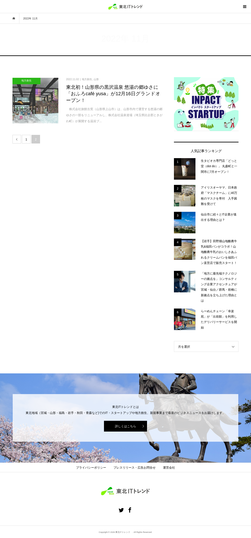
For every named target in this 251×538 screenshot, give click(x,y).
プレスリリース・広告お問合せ (134, 467)
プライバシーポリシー (91, 467)
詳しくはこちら (125, 426)
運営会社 (169, 467)
